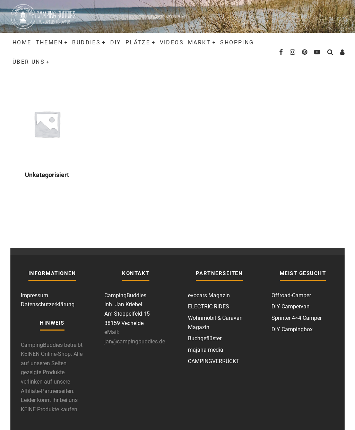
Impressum (34, 295)
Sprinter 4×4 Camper (296, 318)
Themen (49, 42)
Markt (199, 42)
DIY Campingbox (292, 329)
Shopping (237, 42)
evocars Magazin (209, 295)
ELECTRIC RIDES (208, 306)
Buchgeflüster (205, 338)
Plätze (137, 42)
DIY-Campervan (290, 306)
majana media (205, 349)
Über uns (28, 62)
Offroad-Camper (291, 295)
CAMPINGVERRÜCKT (214, 361)
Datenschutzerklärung (48, 304)
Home (22, 42)
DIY (115, 42)
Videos (172, 42)
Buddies (86, 42)
